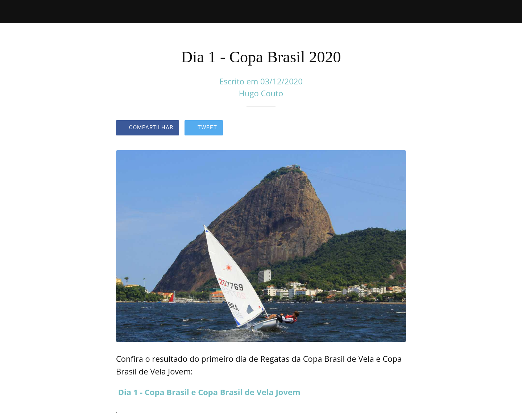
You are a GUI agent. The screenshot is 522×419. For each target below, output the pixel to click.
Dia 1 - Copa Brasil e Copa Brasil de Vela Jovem (209, 391)
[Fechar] (14, 11)
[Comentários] (397, 128)
